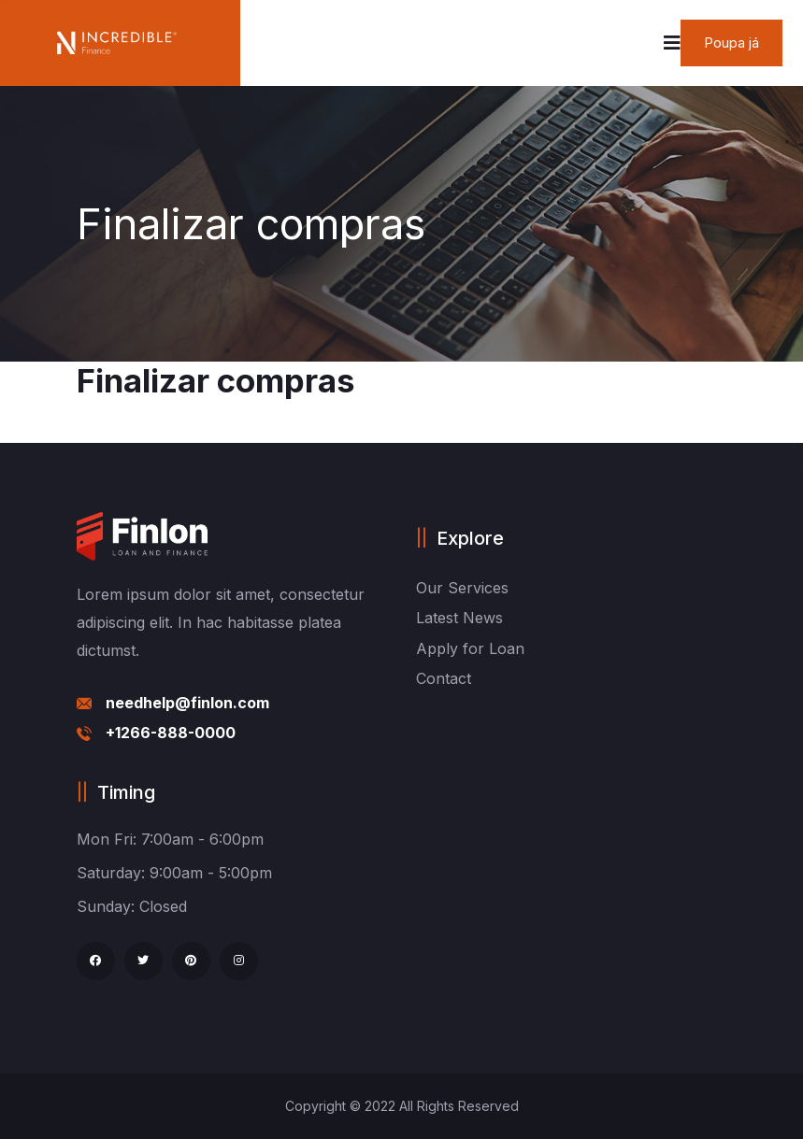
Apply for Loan (470, 648)
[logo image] (116, 43)
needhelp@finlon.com (187, 702)
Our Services (462, 587)
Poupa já (731, 42)
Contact (443, 678)
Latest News (459, 617)
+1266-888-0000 (171, 732)
